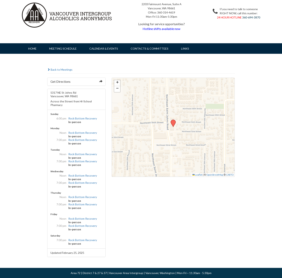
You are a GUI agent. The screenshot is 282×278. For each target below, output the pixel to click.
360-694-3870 (251, 17)
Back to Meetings (59, 69)
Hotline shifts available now (161, 29)
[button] (172, 121)
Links (185, 48)
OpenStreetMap (214, 174)
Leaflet (197, 174)
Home (32, 48)
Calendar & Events (103, 48)
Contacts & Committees (149, 48)
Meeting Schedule (63, 48)
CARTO (230, 174)
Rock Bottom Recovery (82, 118)
